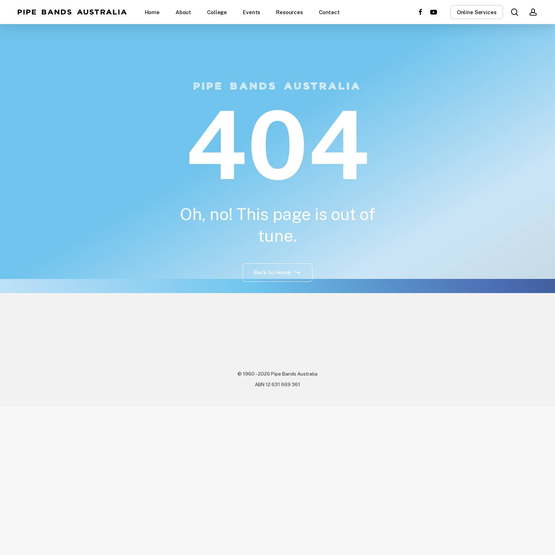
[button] (277, 272)
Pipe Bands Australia (73, 12)
